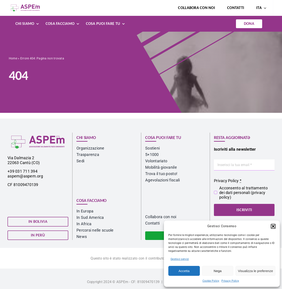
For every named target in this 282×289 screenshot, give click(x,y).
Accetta (183, 271)
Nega (218, 271)
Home (13, 59)
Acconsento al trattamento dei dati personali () (243, 192)
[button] (273, 226)
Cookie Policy (210, 280)
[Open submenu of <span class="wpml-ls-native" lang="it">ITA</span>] (264, 7)
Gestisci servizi (180, 259)
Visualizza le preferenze (255, 271)
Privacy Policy (230, 280)
